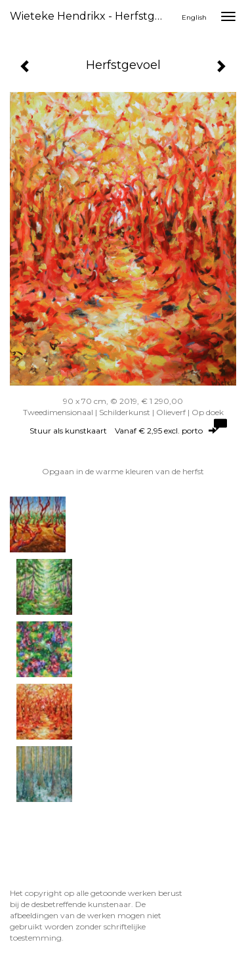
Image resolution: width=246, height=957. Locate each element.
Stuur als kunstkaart (123, 430)
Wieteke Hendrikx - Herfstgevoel (94, 16)
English (194, 17)
